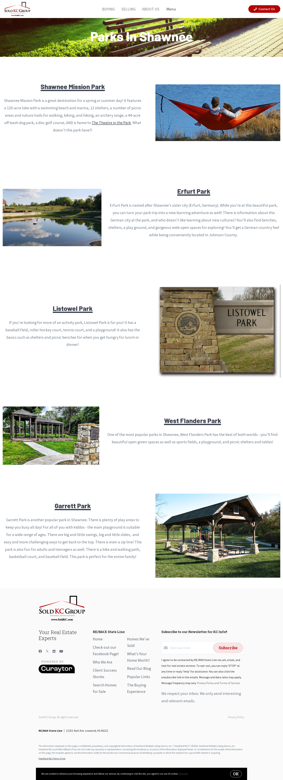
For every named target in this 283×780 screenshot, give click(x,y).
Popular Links (138, 676)
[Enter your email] (190, 647)
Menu (173, 9)
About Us (150, 8)
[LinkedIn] (54, 651)
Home (98, 638)
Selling (128, 8)
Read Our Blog (139, 668)
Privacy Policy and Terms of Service (218, 683)
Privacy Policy (236, 717)
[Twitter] (47, 651)
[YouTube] (61, 651)
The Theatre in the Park (111, 122)
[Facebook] (40, 651)
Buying (108, 8)
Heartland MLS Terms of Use (52, 758)
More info (183, 773)
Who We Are (102, 662)
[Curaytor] (57, 672)
